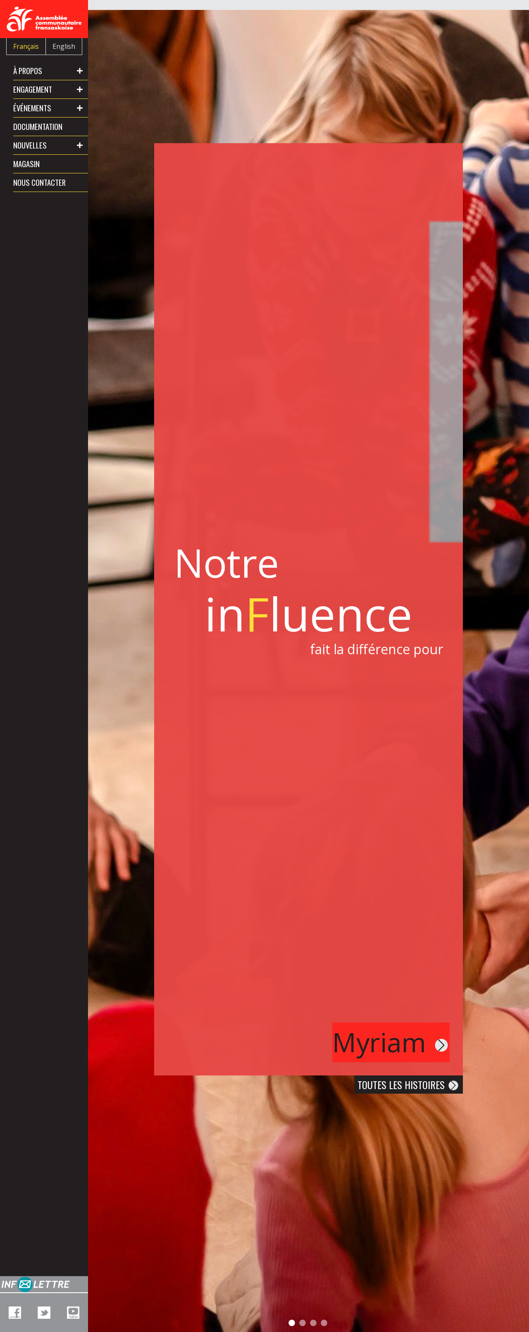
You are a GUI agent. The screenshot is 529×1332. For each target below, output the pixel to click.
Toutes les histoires (408, 1084)
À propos (27, 70)
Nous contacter (39, 182)
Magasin (26, 163)
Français (26, 46)
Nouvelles (30, 145)
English (63, 46)
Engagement (32, 89)
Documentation (37, 126)
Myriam (391, 1042)
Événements (32, 107)
